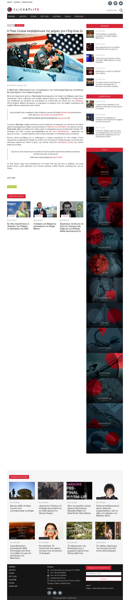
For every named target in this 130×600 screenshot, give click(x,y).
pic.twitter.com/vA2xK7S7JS (52, 115)
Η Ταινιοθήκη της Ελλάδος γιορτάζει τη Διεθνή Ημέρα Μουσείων (106, 36)
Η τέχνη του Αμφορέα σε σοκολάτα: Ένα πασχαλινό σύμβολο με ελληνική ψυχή (109, 120)
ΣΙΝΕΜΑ (11, 16)
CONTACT (17, 2)
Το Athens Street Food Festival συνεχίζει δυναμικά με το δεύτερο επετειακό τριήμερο (108, 84)
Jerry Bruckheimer (61, 131)
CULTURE (56, 16)
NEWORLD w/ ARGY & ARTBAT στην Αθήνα (108, 72)
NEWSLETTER (27, 2)
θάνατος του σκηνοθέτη (57, 127)
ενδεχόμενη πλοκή (65, 142)
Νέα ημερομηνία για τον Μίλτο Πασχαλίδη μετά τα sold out (108, 48)
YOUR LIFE (79, 16)
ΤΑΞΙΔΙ (67, 16)
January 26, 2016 (63, 118)
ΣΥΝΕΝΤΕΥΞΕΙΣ (104, 96)
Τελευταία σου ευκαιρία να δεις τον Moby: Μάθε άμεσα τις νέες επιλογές (108, 60)
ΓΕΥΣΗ (33, 16)
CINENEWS (12, 187)
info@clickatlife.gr (58, 578)
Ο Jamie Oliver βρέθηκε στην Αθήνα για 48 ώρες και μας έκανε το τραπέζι (109, 106)
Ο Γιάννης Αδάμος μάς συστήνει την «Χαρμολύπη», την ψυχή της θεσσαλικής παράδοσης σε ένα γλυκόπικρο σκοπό (108, 134)
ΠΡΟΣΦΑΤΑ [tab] (105, 26)
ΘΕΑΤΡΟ (22, 16)
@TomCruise (65, 112)
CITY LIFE (44, 16)
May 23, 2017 (57, 157)
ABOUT (9, 2)
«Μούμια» (79, 101)
